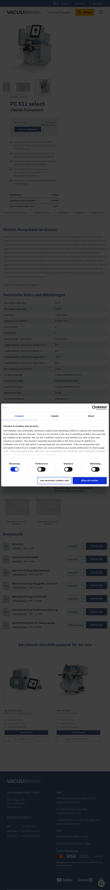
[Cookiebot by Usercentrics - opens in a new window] (94, 408)
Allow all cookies (89, 480)
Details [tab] (55, 416)
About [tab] (91, 416)
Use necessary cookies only (54, 480)
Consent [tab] (19, 416)
